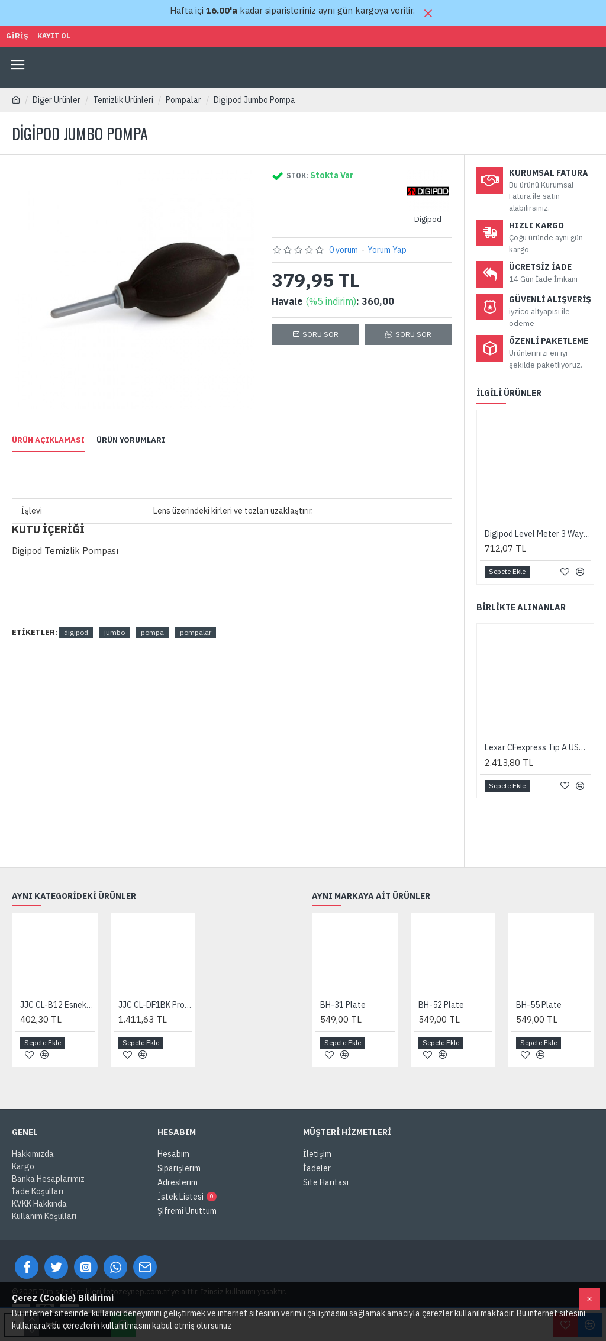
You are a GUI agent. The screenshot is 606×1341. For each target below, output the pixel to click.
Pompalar (183, 100)
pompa (152, 632)
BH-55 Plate (539, 1005)
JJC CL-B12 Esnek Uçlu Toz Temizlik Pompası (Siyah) (57, 1005)
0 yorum (343, 249)
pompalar (195, 632)
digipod (76, 632)
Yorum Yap (387, 249)
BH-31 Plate (343, 1005)
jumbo (114, 632)
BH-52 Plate (441, 1005)
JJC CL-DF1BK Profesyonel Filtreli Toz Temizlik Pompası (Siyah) (155, 1005)
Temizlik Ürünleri (123, 100)
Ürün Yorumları (130, 440)
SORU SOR (413, 334)
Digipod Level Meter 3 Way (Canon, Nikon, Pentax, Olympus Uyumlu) (538, 533)
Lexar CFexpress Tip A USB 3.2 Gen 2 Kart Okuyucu (538, 747)
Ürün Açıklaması (48, 440)
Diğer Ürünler (56, 100)
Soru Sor (320, 334)
